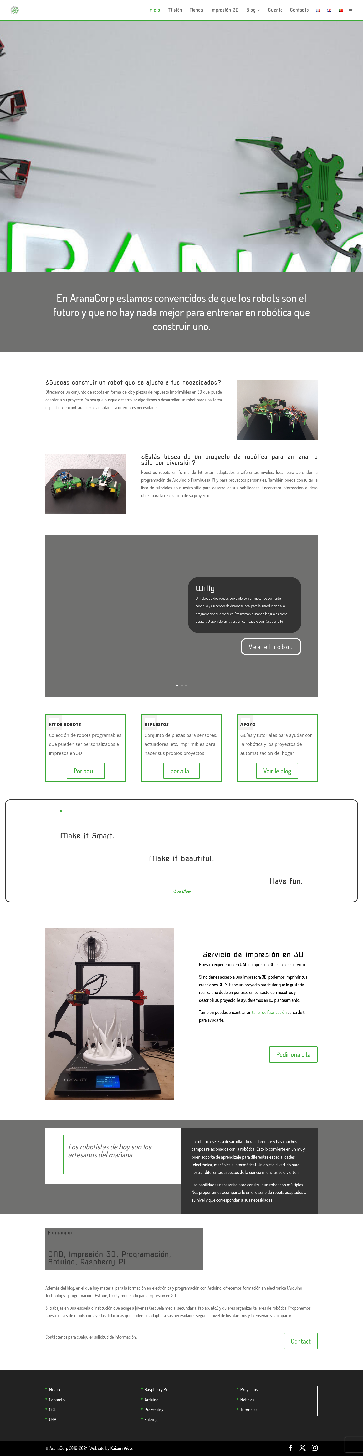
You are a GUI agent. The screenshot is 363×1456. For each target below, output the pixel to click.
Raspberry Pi (156, 1389)
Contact (301, 1341)
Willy (205, 588)
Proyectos (249, 1389)
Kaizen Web (121, 1448)
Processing (154, 1409)
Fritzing (151, 1419)
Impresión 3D (224, 10)
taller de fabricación (269, 1012)
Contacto (299, 10)
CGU (52, 1409)
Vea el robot (271, 646)
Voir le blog (277, 771)
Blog (250, 10)
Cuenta (275, 10)
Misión (174, 10)
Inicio (154, 10)
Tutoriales (248, 1409)
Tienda (196, 10)
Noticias (247, 1399)
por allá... (181, 771)
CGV (52, 1419)
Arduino (152, 1399)
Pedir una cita (293, 1054)
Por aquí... (86, 771)
